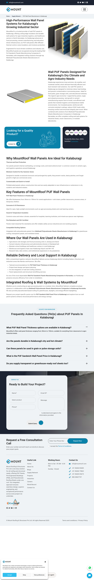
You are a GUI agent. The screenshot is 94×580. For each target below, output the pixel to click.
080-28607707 (75, 477)
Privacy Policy (83, 520)
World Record (31, 484)
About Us (30, 467)
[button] (45, 562)
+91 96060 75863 (76, 471)
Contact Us (31, 487)
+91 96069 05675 (76, 474)
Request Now (77, 441)
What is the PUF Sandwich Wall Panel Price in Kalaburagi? (34, 356)
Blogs (29, 470)
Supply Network (16, 16)
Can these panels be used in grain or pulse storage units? (33, 348)
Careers (29, 481)
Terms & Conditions (64, 446)
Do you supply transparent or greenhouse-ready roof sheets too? (37, 363)
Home (8, 16)
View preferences (39, 575)
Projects (30, 476)
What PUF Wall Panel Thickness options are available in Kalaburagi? (38, 327)
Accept (10, 575)
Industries (30, 478)
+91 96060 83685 (76, 468)
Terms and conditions (69, 520)
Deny (24, 575)
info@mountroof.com (14, 2)
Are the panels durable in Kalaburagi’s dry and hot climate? (34, 341)
